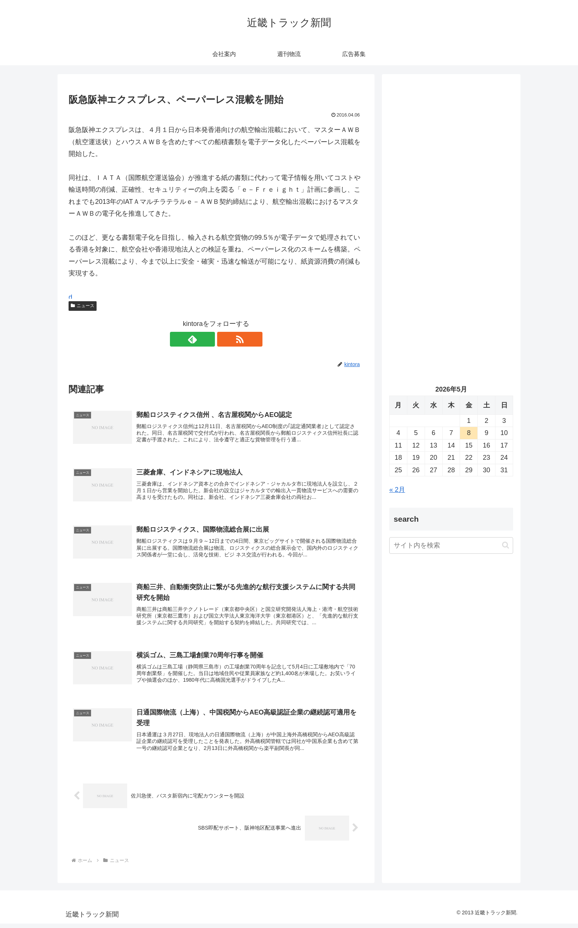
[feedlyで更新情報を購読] (207, 339)
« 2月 (397, 489)
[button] (505, 545)
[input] (451, 545)
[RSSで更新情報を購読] (224, 339)
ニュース (82, 305)
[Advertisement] (451, 157)
